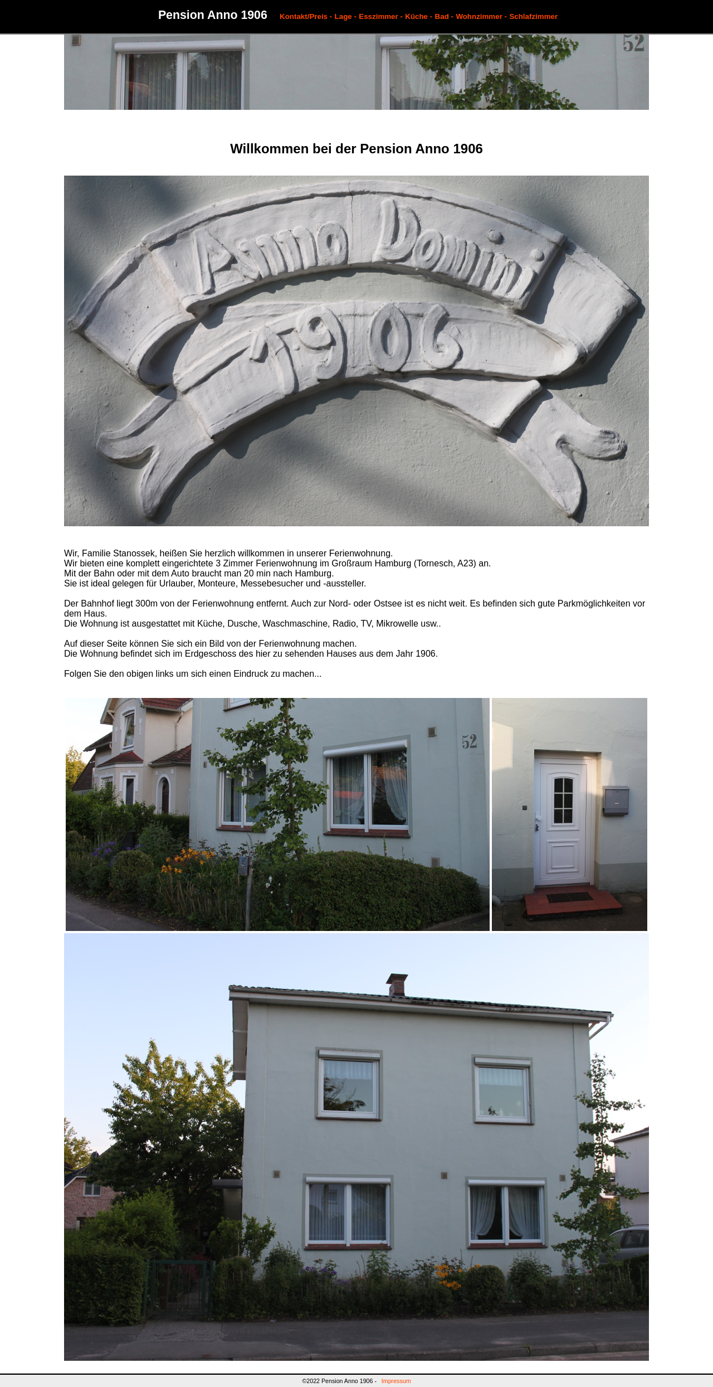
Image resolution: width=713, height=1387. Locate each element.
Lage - (345, 16)
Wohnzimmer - (481, 16)
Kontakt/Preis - (306, 16)
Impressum (396, 1381)
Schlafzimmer (533, 16)
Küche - (418, 16)
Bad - (444, 16)
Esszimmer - (381, 16)
